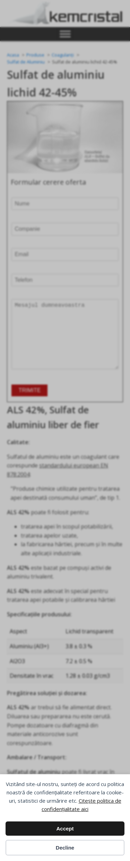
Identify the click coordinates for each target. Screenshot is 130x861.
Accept (64, 829)
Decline (65, 848)
